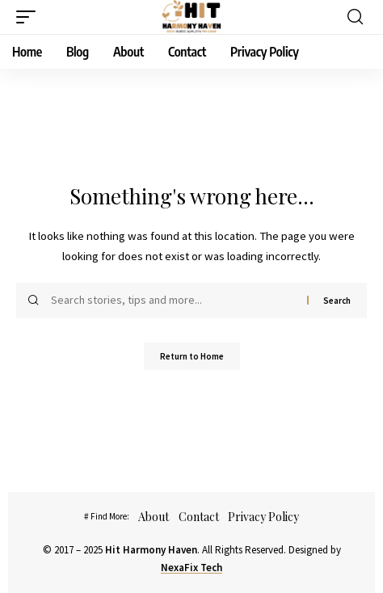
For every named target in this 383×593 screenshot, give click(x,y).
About (153, 516)
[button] (30, 17)
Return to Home (192, 356)
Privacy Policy (263, 516)
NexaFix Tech (191, 567)
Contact (199, 516)
